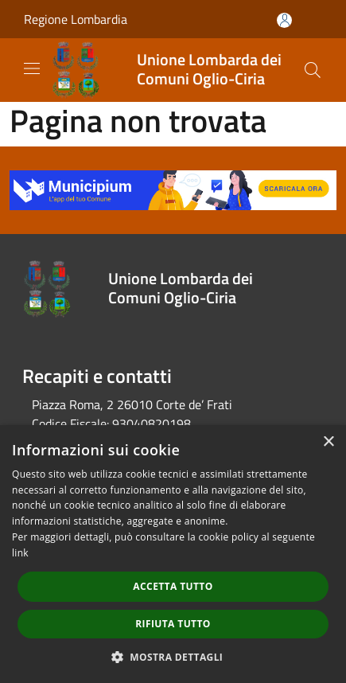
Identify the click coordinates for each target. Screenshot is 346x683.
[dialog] (173, 554)
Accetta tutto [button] (172, 586)
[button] (173, 657)
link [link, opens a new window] (20, 553)
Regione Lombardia (75, 19)
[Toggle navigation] (31, 68)
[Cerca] (312, 70)
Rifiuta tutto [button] (173, 623)
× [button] (328, 442)
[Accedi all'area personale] (284, 20)
